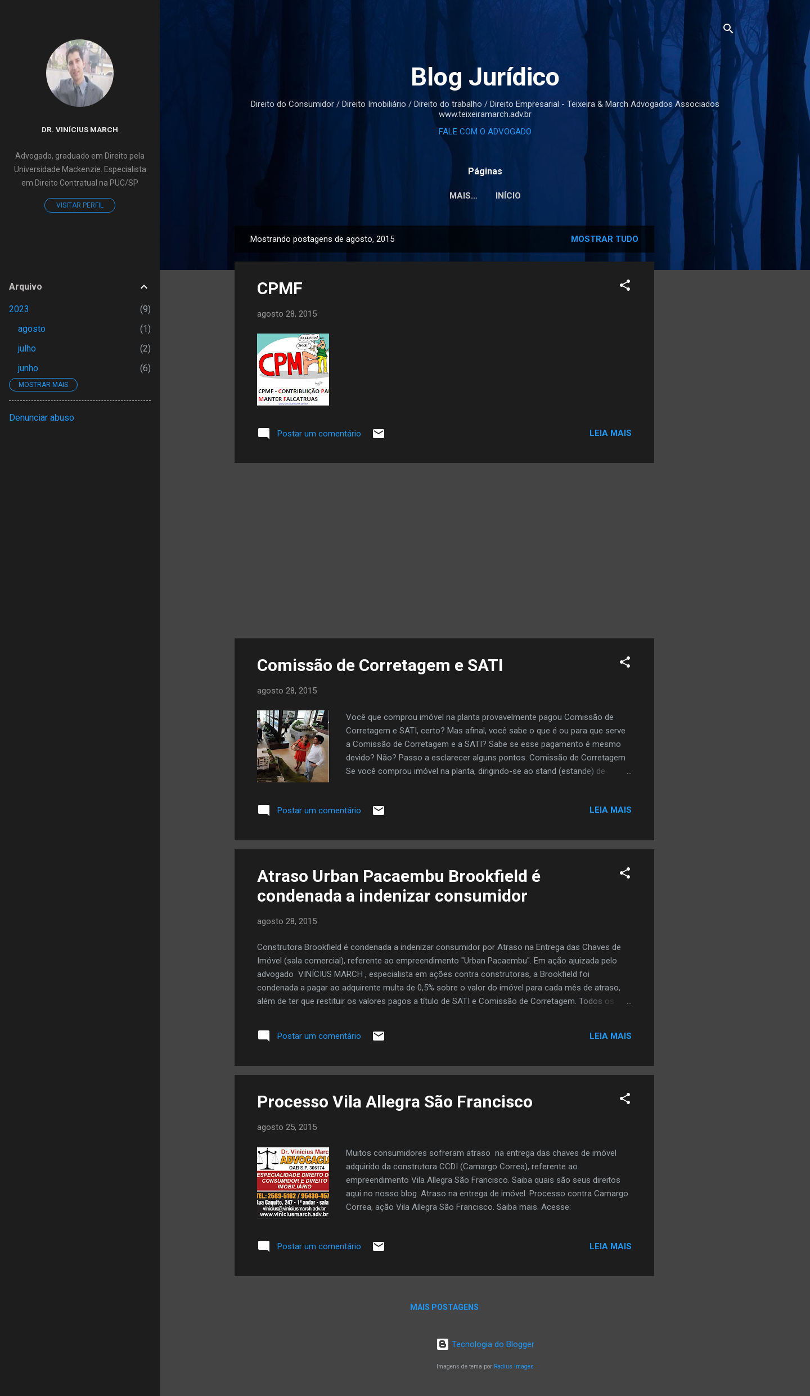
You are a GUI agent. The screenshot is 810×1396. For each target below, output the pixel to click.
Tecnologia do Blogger (485, 1344)
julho (27, 348)
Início (485, 196)
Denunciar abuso (41, 417)
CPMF (280, 288)
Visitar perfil (80, 205)
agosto (32, 328)
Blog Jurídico (485, 77)
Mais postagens (444, 1307)
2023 (19, 309)
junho (28, 368)
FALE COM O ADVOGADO (485, 132)
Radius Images (514, 1366)
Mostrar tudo (604, 239)
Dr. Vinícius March (80, 129)
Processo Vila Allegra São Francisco (395, 1101)
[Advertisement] (699, 394)
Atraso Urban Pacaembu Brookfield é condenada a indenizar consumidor (399, 886)
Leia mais (611, 433)
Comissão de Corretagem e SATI (380, 665)
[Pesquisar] (728, 30)
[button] (625, 287)
